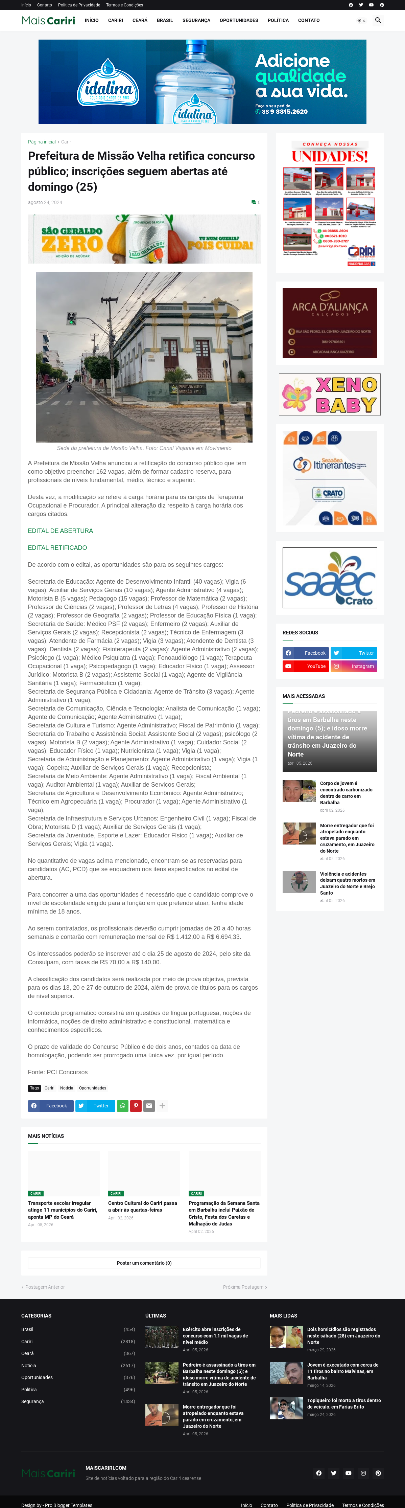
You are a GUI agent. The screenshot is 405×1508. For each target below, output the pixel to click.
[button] (361, 20)
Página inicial (42, 141)
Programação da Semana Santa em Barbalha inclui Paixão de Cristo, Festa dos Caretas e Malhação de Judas (224, 1213)
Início (26, 5)
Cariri (115, 20)
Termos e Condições (124, 5)
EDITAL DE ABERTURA (60, 530)
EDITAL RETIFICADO (57, 547)
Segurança (196, 20)
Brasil (165, 20)
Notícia (66, 1088)
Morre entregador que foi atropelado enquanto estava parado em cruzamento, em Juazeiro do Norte (347, 838)
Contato (44, 5)
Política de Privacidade (79, 5)
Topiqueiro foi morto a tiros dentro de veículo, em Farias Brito (344, 1404)
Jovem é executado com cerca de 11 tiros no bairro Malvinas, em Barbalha (343, 1371)
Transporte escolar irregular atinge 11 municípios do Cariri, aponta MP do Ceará (62, 1210)
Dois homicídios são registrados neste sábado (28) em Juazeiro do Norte (343, 1336)
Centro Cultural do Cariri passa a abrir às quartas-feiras (142, 1206)
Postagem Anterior (45, 1287)
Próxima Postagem (243, 1287)
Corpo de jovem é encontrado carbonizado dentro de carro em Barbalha (346, 793)
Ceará (140, 20)
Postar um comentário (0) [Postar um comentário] (144, 1263)
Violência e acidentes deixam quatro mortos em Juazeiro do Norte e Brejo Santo (347, 883)
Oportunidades (239, 20)
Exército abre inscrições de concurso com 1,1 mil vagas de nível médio (215, 1336)
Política (278, 20)
